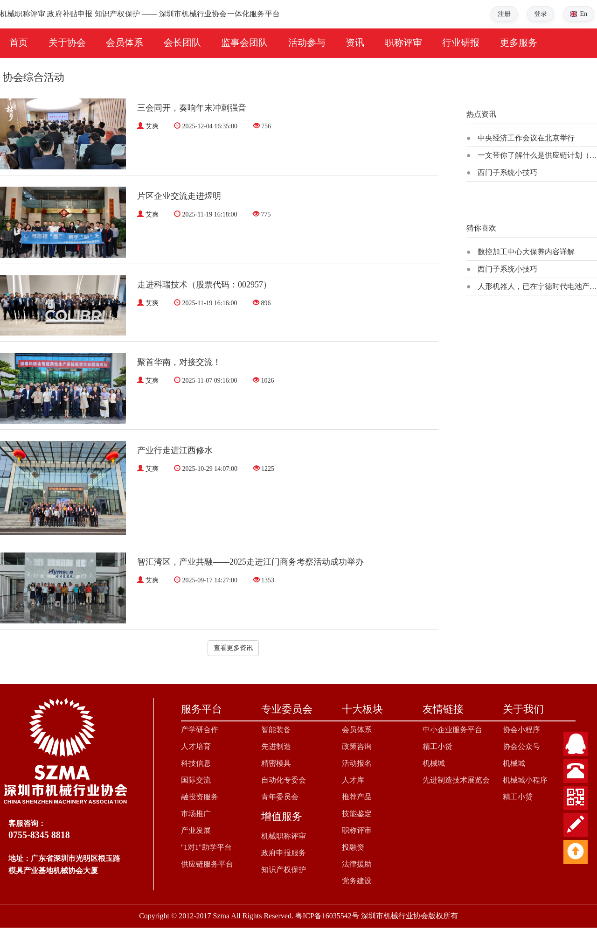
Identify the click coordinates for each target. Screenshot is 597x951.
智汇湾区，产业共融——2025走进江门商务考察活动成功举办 (250, 561)
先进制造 (276, 746)
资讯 (355, 42)
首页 (18, 42)
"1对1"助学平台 (206, 847)
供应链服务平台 (207, 864)
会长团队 (182, 42)
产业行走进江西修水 (175, 450)
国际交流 (196, 780)
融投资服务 (199, 797)
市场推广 (196, 814)
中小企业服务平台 (452, 730)
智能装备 (276, 730)
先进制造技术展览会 (456, 780)
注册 (504, 13)
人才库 (353, 780)
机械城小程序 (525, 780)
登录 (540, 13)
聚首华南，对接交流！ (179, 362)
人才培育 (196, 746)
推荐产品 (357, 797)
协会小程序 (521, 730)
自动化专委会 (283, 780)
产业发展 (196, 830)
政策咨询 (357, 746)
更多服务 (518, 42)
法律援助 (357, 864)
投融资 (353, 847)
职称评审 (403, 42)
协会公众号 (521, 746)
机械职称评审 (283, 836)
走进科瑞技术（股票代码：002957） (204, 284)
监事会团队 (244, 42)
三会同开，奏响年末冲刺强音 (191, 107)
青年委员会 (279, 797)
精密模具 (276, 763)
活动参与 (307, 42)
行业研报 (460, 42)
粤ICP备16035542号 (327, 916)
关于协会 (67, 42)
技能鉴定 (357, 814)
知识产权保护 (283, 870)
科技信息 (196, 763)
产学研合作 (199, 730)
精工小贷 (437, 746)
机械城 (434, 763)
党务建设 (357, 881)
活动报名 (357, 763)
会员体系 (124, 42)
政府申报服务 (283, 853)
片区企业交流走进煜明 (179, 196)
